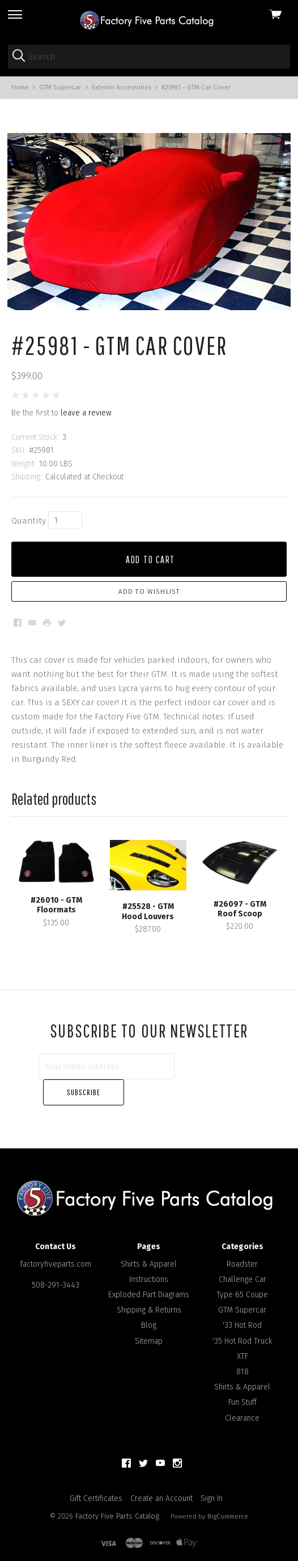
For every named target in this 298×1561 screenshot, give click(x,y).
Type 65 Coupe (242, 1281)
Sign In (212, 1484)
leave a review (86, 425)
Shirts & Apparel (149, 1250)
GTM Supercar (242, 1296)
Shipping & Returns (149, 1296)
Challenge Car (242, 1265)
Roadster (242, 1250)
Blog (148, 1311)
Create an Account (161, 1484)
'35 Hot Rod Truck (242, 1327)
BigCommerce (227, 1502)
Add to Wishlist (149, 604)
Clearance (242, 1404)
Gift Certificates (96, 1484)
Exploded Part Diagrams (148, 1281)
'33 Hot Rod (242, 1311)
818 (242, 1358)
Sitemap (149, 1327)
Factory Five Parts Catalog (117, 1502)
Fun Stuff (242, 1388)
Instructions (148, 1265)
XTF (242, 1342)
